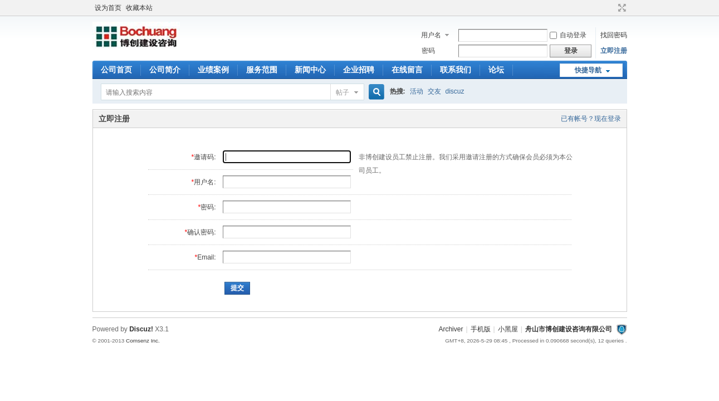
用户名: (205, 182)
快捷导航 (588, 70)
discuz (455, 91)
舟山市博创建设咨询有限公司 (568, 329)
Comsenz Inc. (143, 341)
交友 (434, 91)
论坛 (496, 69)
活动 (416, 91)
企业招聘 (358, 69)
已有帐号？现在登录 (591, 119)
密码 (428, 51)
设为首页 (108, 8)
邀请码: (205, 157)
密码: (208, 207)
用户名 (431, 35)
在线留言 (407, 69)
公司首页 (116, 69)
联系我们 (455, 69)
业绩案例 (213, 69)
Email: (206, 257)
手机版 (481, 329)
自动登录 (568, 35)
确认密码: (201, 232)
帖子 (342, 92)
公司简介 (164, 69)
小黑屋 (508, 329)
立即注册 (613, 51)
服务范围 (261, 69)
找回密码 (613, 35)
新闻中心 (310, 69)
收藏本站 (139, 8)
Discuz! (141, 329)
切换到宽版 (620, 8)
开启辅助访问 (611, 8)
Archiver (450, 329)
